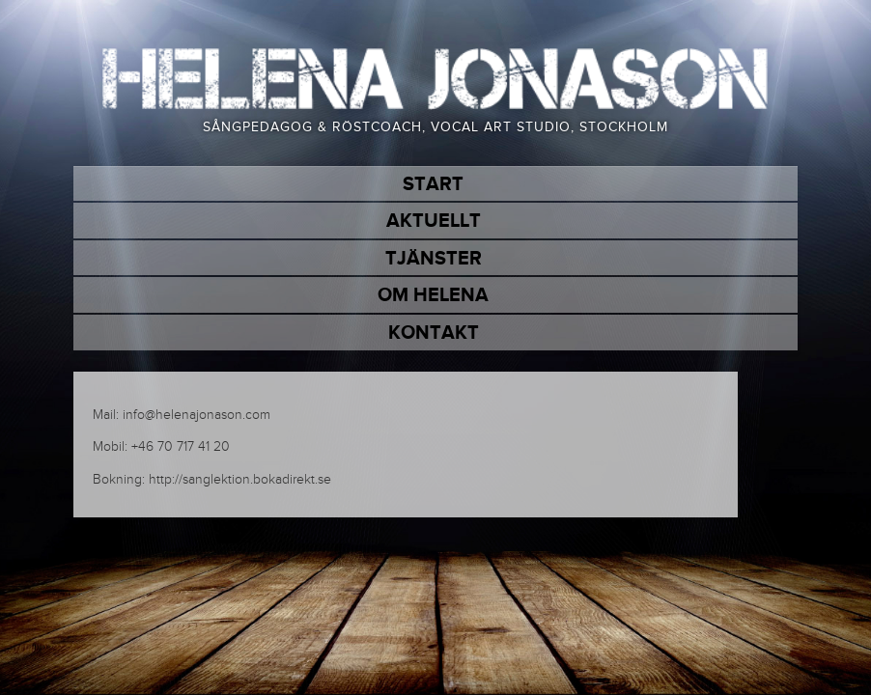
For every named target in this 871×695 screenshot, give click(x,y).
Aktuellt (433, 221)
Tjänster (433, 258)
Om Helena (433, 295)
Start (433, 184)
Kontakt (433, 333)
